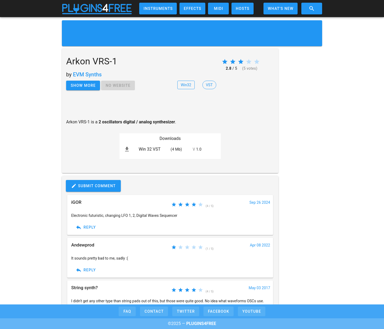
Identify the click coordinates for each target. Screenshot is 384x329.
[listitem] (170, 149)
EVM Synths (87, 74)
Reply (85, 227)
